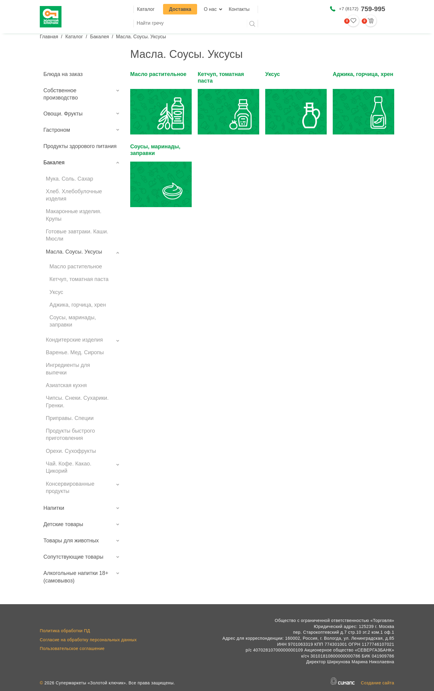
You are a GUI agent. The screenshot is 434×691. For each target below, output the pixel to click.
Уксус (56, 292)
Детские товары (63, 524)
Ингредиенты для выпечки (68, 368)
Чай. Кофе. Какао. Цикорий (68, 467)
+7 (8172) (362, 9)
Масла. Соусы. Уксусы (74, 252)
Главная (49, 36)
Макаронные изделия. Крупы (73, 215)
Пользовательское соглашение (72, 648)
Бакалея (99, 36)
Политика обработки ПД (65, 630)
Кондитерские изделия (74, 340)
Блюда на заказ (63, 74)
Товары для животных (71, 541)
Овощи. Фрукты (63, 114)
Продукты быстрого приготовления (70, 434)
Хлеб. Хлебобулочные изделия (74, 195)
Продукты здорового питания (80, 146)
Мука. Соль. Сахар (69, 179)
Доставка (180, 9)
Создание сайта (377, 682)
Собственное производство (60, 94)
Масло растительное (75, 266)
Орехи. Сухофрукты (71, 451)
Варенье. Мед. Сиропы (75, 352)
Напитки (53, 508)
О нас (210, 9)
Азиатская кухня (66, 385)
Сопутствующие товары (73, 557)
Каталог (146, 9)
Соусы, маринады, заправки (72, 321)
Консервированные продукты (70, 487)
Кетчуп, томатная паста (78, 279)
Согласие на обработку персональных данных (88, 639)
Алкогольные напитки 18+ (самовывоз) (75, 576)
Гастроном (56, 130)
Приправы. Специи (69, 418)
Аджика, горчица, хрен (77, 305)
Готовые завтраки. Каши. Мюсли (77, 235)
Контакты (239, 9)
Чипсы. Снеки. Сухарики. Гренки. (77, 401)
